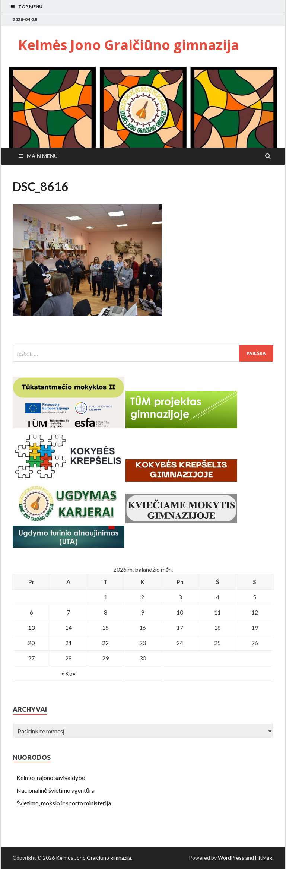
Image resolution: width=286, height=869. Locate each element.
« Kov (68, 673)
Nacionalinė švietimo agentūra (55, 790)
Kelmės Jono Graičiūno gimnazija (128, 45)
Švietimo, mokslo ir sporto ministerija (63, 802)
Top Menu (30, 6)
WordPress (231, 857)
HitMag (263, 857)
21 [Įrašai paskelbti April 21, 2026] (68, 642)
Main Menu (42, 156)
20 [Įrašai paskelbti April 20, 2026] (31, 642)
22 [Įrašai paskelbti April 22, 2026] (105, 642)
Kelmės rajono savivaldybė (50, 777)
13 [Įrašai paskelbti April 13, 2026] (31, 627)
